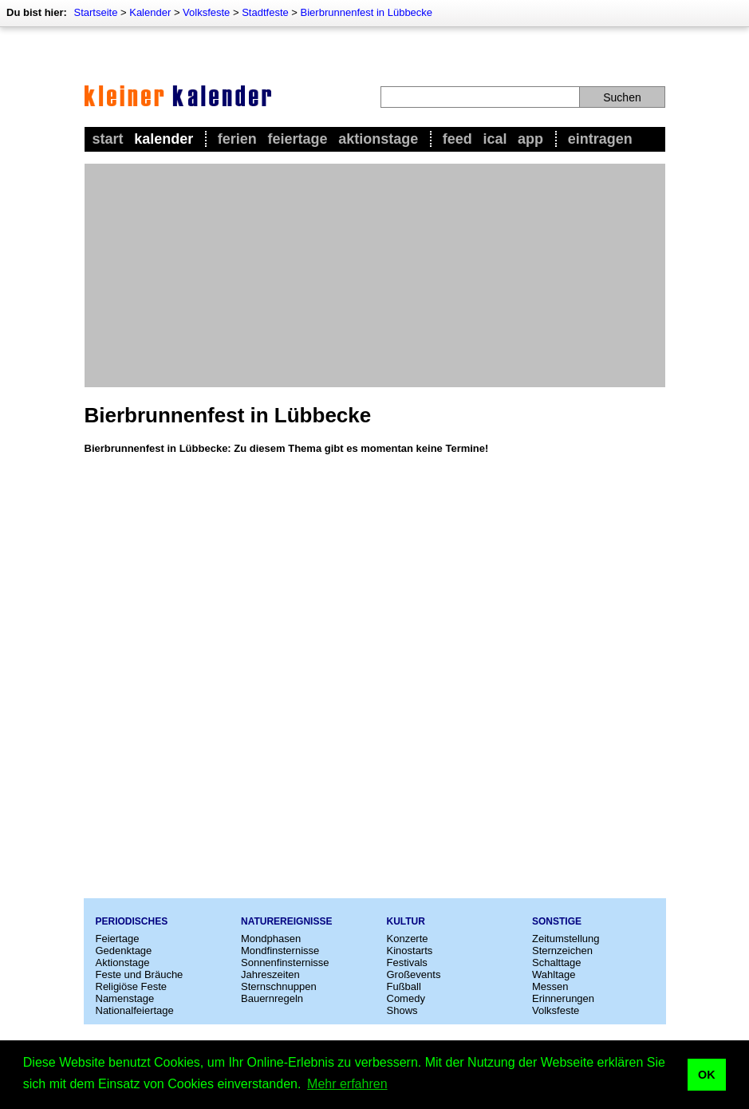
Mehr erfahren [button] (347, 1084)
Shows (402, 1010)
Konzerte (407, 939)
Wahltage (553, 974)
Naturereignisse (286, 921)
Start (108, 139)
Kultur (406, 921)
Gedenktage (124, 951)
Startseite (95, 12)
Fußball (404, 986)
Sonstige (556, 921)
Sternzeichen (562, 951)
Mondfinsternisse (280, 951)
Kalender (150, 12)
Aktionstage (378, 139)
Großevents (414, 974)
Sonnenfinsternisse (285, 962)
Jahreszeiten (270, 974)
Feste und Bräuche (139, 974)
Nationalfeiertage (135, 1010)
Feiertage (297, 139)
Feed (457, 139)
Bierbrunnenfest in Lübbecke (367, 12)
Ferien (237, 139)
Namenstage (125, 998)
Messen (550, 986)
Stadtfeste (265, 12)
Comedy (406, 998)
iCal (495, 139)
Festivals (407, 962)
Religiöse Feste (132, 986)
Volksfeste (206, 12)
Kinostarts (410, 951)
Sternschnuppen (279, 986)
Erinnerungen (563, 998)
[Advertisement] (375, 275)
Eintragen (600, 139)
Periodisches (132, 921)
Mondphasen (271, 939)
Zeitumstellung (566, 939)
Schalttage (556, 962)
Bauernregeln (272, 998)
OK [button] (706, 1074)
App (530, 139)
